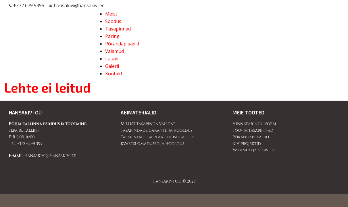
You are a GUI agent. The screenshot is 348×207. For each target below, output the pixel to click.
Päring (112, 36)
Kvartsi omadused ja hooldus (152, 143)
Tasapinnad (118, 29)
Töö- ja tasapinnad (252, 130)
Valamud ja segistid (253, 150)
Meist (111, 14)
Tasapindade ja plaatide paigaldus (157, 137)
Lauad (111, 58)
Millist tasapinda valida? (148, 123)
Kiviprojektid (246, 143)
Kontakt (113, 73)
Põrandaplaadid (122, 44)
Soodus (113, 21)
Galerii (112, 66)
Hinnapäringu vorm (254, 123)
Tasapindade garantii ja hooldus (157, 130)
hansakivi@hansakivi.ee (79, 5)
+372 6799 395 (29, 143)
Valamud (114, 51)
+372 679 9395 (28, 5)
